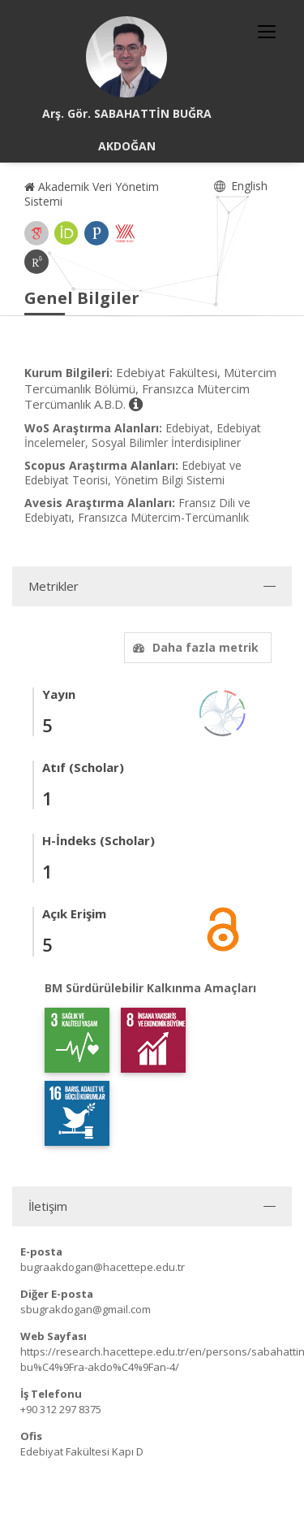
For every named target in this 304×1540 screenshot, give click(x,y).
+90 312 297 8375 (60, 1409)
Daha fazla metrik (194, 647)
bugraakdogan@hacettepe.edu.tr (102, 1267)
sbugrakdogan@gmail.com (85, 1309)
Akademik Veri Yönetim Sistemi (91, 194)
